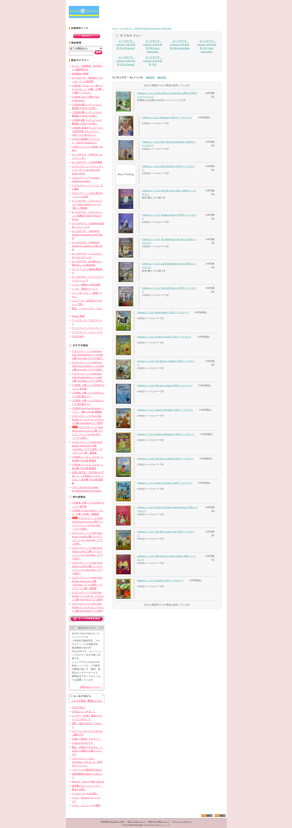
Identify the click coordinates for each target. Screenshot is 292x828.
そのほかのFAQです (82, 743)
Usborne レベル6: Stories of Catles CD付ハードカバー (164, 336)
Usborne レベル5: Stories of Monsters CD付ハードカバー (165, 434)
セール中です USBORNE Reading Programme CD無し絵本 (87, 246)
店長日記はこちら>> (90, 687)
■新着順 (162, 77)
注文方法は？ (79, 707)
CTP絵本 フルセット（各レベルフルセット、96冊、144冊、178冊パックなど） (88, 89)
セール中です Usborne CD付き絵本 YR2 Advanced (125, 61)
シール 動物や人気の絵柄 (86, 284)
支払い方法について (136, 821)
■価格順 (150, 77)
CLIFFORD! (78, 336)
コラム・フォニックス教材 (86, 805)
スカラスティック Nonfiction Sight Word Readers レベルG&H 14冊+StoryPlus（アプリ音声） (88, 366)
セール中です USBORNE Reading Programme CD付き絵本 (87, 235)
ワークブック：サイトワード (87, 328)
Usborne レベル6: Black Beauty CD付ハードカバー (163, 312)
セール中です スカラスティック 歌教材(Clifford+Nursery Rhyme (87, 216)
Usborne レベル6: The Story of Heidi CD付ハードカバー (165, 458)
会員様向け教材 (80, 73)
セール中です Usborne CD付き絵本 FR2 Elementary (125, 45)
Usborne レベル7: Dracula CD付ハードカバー (160, 580)
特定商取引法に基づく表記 (112, 821)
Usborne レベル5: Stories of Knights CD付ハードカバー (165, 409)
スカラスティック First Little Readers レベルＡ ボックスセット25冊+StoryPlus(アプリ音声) (88, 419)
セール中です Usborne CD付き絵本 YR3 (152, 61)
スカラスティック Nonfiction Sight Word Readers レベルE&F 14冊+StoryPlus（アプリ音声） (88, 355)
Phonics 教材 (78, 316)
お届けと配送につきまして (86, 738)
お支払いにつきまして (84, 711)
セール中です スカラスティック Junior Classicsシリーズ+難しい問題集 (87, 204)
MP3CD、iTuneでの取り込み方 (88, 781)
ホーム (115, 28)
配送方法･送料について (158, 821)
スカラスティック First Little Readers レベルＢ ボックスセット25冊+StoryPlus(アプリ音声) (88, 596)
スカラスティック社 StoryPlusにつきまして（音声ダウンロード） (87, 762)
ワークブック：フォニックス (87, 332)
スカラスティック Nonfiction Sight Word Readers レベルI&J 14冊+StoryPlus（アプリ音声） (88, 377)
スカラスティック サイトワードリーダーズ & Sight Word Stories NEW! (87, 170)
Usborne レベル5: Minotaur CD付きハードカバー (167, 117)
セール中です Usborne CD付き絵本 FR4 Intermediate (179, 45)
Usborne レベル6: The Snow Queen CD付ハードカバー (164, 385)
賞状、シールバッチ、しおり (87, 308)
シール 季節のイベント (85, 288)
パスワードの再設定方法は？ (87, 769)
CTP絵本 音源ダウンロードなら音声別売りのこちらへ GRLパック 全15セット (87, 131)
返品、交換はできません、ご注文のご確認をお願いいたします (87, 751)
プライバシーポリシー (182, 821)
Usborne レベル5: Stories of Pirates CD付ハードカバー (164, 483)
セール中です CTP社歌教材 (87, 162)
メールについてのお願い (85, 793)
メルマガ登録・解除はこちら (86, 700)
